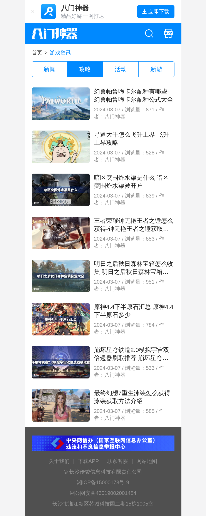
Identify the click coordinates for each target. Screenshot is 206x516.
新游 (156, 69)
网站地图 (146, 461)
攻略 (85, 69)
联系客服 (117, 461)
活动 (121, 69)
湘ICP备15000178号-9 (103, 482)
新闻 (50, 69)
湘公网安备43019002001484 (103, 493)
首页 (37, 52)
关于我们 (59, 461)
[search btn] (149, 33)
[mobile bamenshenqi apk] (168, 33)
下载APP (88, 461)
